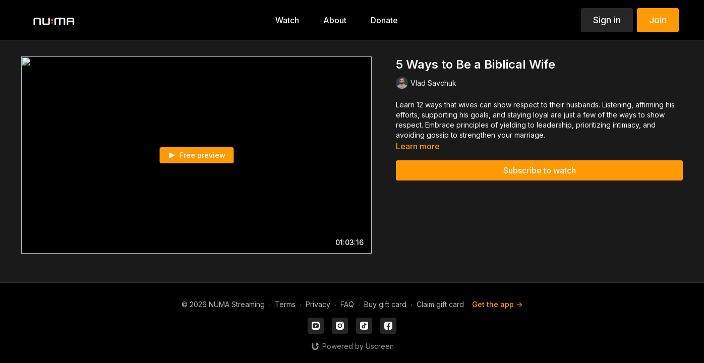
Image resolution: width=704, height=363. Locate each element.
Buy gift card (385, 304)
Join (658, 20)
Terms (285, 304)
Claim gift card (440, 304)
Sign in (607, 20)
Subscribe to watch (539, 170)
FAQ (347, 304)
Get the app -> (497, 304)
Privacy (318, 304)
